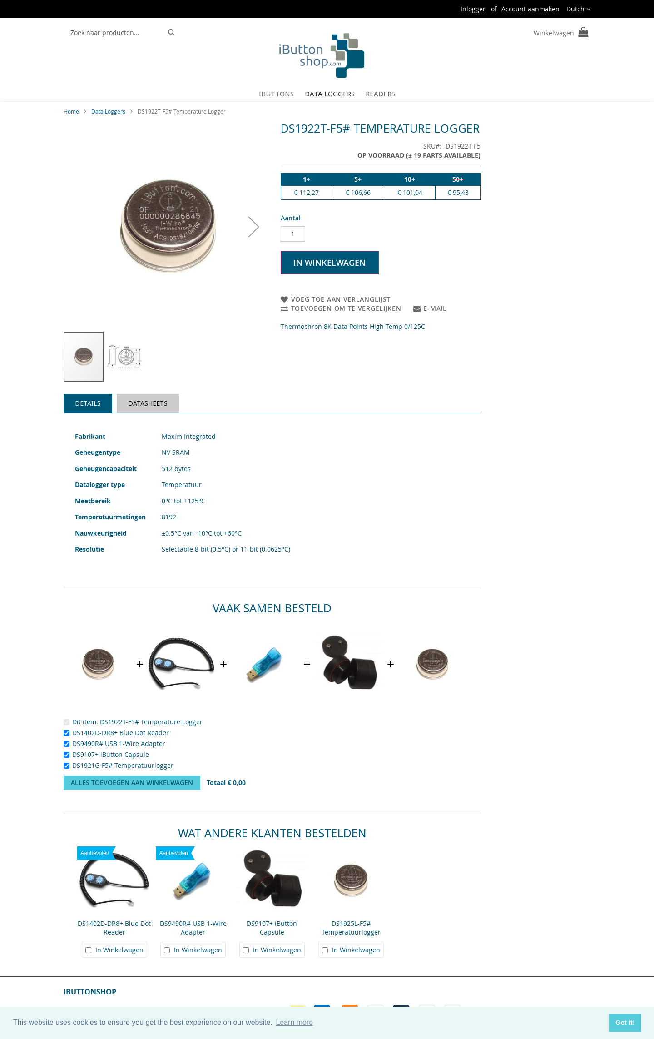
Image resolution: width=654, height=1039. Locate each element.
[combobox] (114, 32)
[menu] (327, 94)
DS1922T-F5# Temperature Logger (151, 721)
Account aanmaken (530, 9)
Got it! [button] (624, 1022)
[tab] (88, 403)
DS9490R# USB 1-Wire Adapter (118, 743)
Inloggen (474, 9)
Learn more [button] (294, 1022)
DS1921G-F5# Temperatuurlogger (122, 765)
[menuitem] (276, 94)
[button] (578, 9)
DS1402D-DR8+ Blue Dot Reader (120, 732)
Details (88, 403)
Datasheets (148, 403)
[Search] (171, 32)
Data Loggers (108, 111)
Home (71, 111)
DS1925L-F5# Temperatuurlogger (351, 927)
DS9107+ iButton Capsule (110, 754)
